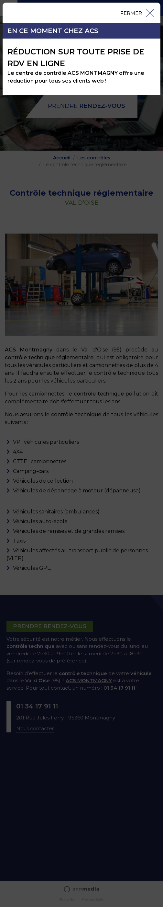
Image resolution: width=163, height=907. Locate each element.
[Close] (136, 12)
